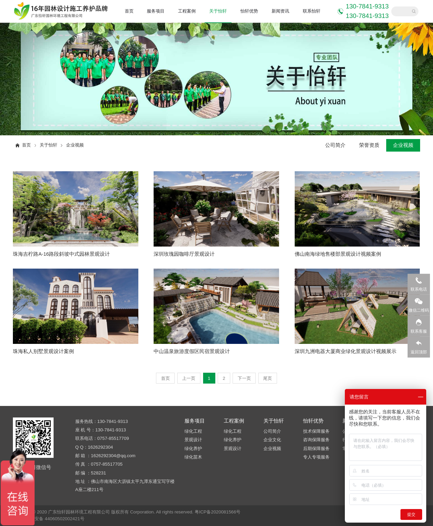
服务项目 (155, 11)
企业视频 (75, 145)
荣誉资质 (369, 145)
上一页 (188, 378)
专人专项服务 (316, 457)
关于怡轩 (218, 11)
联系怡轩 (311, 11)
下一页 (244, 378)
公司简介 (335, 145)
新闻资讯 (280, 11)
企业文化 (272, 439)
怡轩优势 (249, 11)
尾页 (267, 378)
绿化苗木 (193, 457)
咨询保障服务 (316, 439)
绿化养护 (193, 448)
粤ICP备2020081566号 (217, 511)
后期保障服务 (316, 448)
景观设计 (193, 439)
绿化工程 (193, 431)
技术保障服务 (316, 431)
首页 (129, 11)
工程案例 (187, 11)
